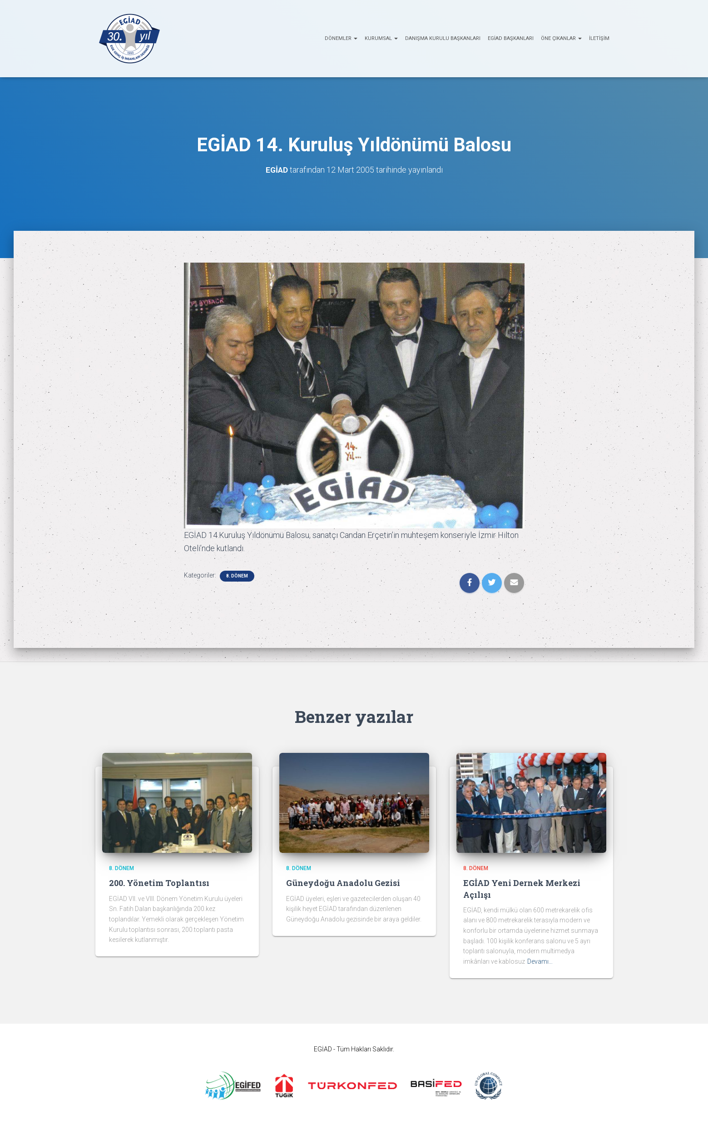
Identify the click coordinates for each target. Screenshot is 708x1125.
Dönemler (341, 38)
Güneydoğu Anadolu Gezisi (343, 882)
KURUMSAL (381, 38)
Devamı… (540, 961)
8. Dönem (237, 575)
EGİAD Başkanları (511, 38)
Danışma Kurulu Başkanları (442, 38)
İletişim (599, 38)
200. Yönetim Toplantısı (159, 882)
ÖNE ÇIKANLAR (561, 38)
